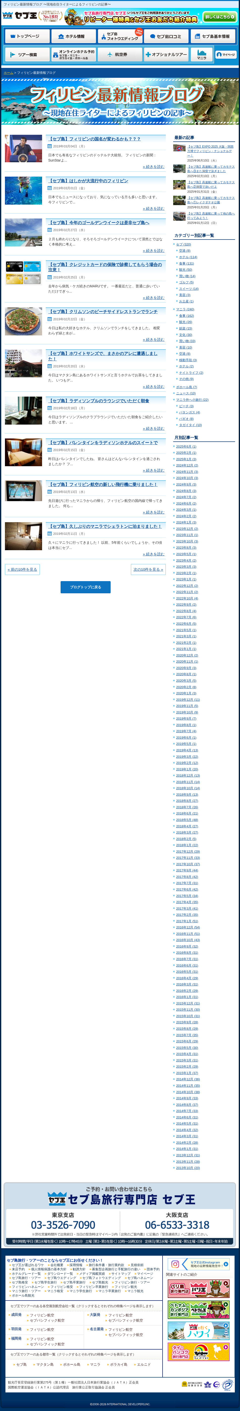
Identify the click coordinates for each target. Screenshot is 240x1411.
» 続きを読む (154, 166)
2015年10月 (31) (188, 1016)
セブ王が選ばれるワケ (28, 1265)
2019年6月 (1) (186, 737)
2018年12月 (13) (188, 775)
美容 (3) (185, 295)
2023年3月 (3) (186, 567)
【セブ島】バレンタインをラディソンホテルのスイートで (103, 442)
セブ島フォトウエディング (101, 1278)
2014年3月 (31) (187, 1136)
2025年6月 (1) (186, 446)
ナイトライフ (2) (191, 373)
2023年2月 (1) (186, 573)
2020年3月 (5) (186, 680)
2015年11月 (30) (188, 1009)
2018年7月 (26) (187, 807)
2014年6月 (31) (187, 1117)
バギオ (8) (186, 419)
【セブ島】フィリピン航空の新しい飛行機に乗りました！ (103, 484)
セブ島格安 (20, 1282)
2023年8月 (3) (186, 547)
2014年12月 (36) (188, 1079)
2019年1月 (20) (187, 769)
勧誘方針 (79, 1269)
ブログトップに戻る (85, 587)
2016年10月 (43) (188, 940)
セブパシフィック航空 (47, 1320)
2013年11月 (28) (188, 1162)
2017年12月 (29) (188, 851)
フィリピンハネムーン (28, 1287)
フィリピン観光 (126, 1287)
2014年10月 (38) (188, 1092)
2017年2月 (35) (187, 915)
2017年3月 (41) (187, 908)
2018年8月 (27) (187, 801)
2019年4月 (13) (187, 750)
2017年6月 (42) (187, 889)
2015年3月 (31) (187, 1060)
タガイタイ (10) (190, 425)
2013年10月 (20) (188, 1168)
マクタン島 (45, 1364)
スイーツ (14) (189, 289)
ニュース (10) (186, 393)
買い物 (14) (187, 276)
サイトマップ (121, 1273)
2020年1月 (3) (186, 693)
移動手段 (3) (188, 360)
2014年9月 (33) (187, 1098)
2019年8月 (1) (186, 725)
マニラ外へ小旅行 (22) (192, 400)
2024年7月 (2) (186, 497)
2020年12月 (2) (187, 655)
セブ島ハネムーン (140, 1278)
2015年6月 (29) (187, 1041)
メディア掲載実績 (92, 1273)
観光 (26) (185, 322)
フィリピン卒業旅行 (93, 1287)
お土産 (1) (186, 301)
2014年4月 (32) (187, 1130)
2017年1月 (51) (187, 921)
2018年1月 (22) (187, 845)
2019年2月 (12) (187, 763)
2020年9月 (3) (186, 668)
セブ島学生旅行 (45, 1282)
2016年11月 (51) (188, 934)
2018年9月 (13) (187, 794)
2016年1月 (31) (187, 997)
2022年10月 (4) (187, 598)
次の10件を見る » (148, 569)
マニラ (95, 1364)
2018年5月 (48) (187, 820)
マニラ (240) (185, 309)
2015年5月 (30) (187, 1048)
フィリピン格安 (61, 1287)
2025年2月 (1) (186, 453)
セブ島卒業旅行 (74, 1282)
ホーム (8, 73)
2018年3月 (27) (187, 832)
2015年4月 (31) (187, 1054)
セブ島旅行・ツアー (26, 1278)
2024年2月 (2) (186, 516)
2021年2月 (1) (186, 643)
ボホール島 (71, 1364)
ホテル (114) (188, 257)
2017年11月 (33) (188, 858)
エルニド (144, 1364)
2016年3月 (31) (187, 984)
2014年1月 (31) (187, 1149)
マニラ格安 (55, 1291)
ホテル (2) (186, 366)
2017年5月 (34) (187, 896)
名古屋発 (97, 1329)
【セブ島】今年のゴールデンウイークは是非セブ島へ (98, 222)
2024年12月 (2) (187, 465)
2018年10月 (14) (188, 788)
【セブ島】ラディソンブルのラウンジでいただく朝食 (98, 401)
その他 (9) (186, 379)
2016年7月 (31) (187, 959)
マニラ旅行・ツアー (26, 1291)
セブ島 (21, 1364)
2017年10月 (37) (188, 864)
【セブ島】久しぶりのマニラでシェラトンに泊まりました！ (105, 526)
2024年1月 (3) (186, 522)
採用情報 (76, 1265)
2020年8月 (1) (186, 674)
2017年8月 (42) (187, 877)
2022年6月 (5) (186, 623)
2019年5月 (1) (186, 744)
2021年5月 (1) (186, 630)
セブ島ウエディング (61, 1278)
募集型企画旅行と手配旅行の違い (116, 1269)
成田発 (16, 1315)
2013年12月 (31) (188, 1155)
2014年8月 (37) (187, 1105)
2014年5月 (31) (187, 1123)
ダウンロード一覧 (60, 1273)
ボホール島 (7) (186, 387)
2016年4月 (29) (187, 978)
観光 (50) (185, 269)
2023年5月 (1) (186, 554)
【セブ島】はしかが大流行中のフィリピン (88, 181)
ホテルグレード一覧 (26, 1273)
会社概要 (56, 1265)
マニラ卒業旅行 (109, 1291)
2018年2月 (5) (186, 839)
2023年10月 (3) (187, 541)
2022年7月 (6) (186, 617)
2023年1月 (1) (186, 579)
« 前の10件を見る (22, 569)
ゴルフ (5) (186, 282)
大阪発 (95, 1315)
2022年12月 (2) (187, 586)
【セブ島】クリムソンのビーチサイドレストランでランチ (103, 311)
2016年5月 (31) (187, 972)
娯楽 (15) (185, 328)
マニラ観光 (135, 1291)
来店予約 (18, 1269)
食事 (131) (186, 263)
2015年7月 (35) (187, 1035)
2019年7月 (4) (186, 731)
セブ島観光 (100, 1282)
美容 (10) (185, 347)
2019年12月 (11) (188, 700)
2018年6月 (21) (187, 813)
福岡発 (16, 1338)
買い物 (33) (187, 341)
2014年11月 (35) (188, 1085)
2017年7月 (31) (187, 883)
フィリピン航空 (42, 1315)
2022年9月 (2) (186, 604)
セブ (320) (183, 244)
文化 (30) (185, 335)
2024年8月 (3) (186, 491)
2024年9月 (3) (186, 484)
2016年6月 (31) (187, 965)
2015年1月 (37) (187, 1073)
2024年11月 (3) (187, 472)
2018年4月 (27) (187, 826)
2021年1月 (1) (186, 649)
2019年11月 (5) (187, 706)
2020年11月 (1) (187, 661)
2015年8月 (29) (187, 1029)
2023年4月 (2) (186, 560)
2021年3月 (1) (186, 636)
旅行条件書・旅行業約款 (106, 1265)
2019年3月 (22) (187, 757)
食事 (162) (186, 316)
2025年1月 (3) (186, 459)
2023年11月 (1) (187, 535)
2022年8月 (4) (186, 611)
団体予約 (153, 1269)
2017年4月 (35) (187, 902)
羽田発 (16, 1329)
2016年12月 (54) (188, 927)
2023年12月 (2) (187, 529)
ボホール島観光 (23, 1295)
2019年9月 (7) (186, 718)
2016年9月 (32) (187, 946)
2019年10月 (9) (187, 712)
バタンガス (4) (189, 412)
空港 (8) (185, 250)
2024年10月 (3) (187, 478)
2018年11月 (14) (188, 782)
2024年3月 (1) (186, 510)
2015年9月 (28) (187, 1022)
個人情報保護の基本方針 (49, 1269)
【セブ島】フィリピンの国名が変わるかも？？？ (94, 139)
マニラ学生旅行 (81, 1291)
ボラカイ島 (118, 1364)
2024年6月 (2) (186, 503)
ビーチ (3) (186, 406)
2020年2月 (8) (186, 687)
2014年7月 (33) (187, 1111)
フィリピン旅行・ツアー (132, 1282)
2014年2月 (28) (187, 1142)
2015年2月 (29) (187, 1066)
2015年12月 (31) (188, 1003)
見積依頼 (137, 1265)
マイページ (145, 1273)
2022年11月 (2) (187, 592)
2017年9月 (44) (187, 870)
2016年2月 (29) (187, 991)
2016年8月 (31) (187, 952)
